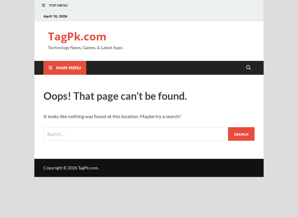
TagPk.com (77, 36)
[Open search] (248, 68)
